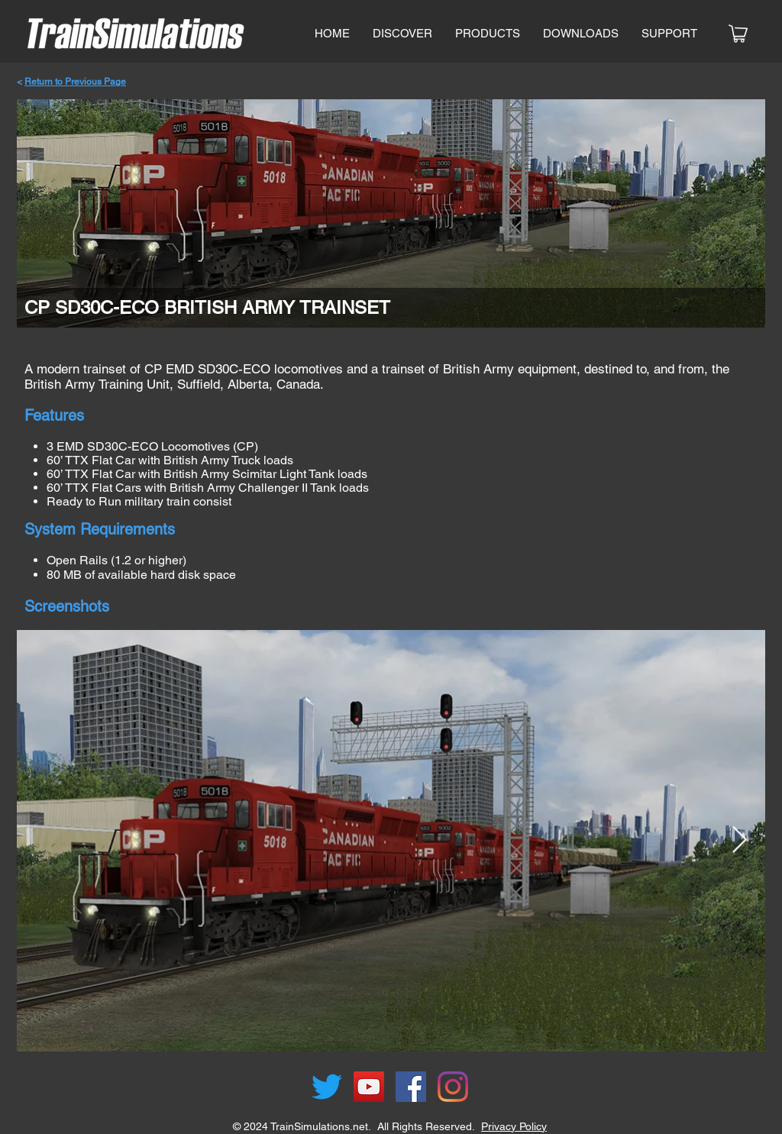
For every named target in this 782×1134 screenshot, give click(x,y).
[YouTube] (369, 1086)
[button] (488, 33)
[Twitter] (327, 1086)
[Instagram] (453, 1086)
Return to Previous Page (75, 81)
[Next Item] (739, 840)
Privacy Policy (514, 1126)
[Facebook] (411, 1086)
